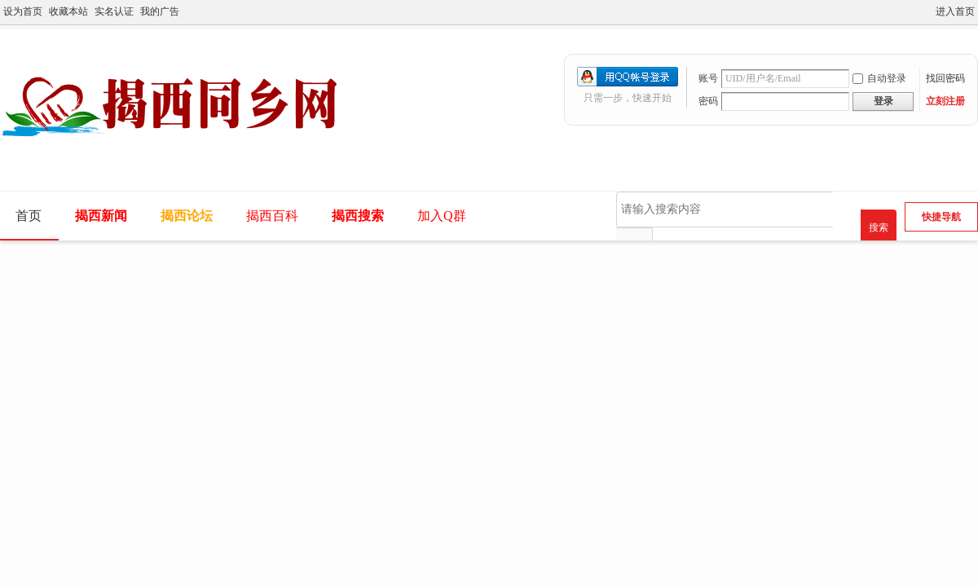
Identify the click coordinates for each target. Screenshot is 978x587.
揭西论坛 (187, 216)
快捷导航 (941, 217)
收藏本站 (68, 11)
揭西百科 (272, 216)
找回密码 (945, 78)
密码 (708, 101)
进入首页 (955, 11)
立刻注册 (945, 101)
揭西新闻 (101, 216)
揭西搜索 (358, 216)
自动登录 (879, 78)
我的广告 (159, 11)
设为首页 (22, 11)
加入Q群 (441, 216)
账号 (708, 78)
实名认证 (114, 11)
